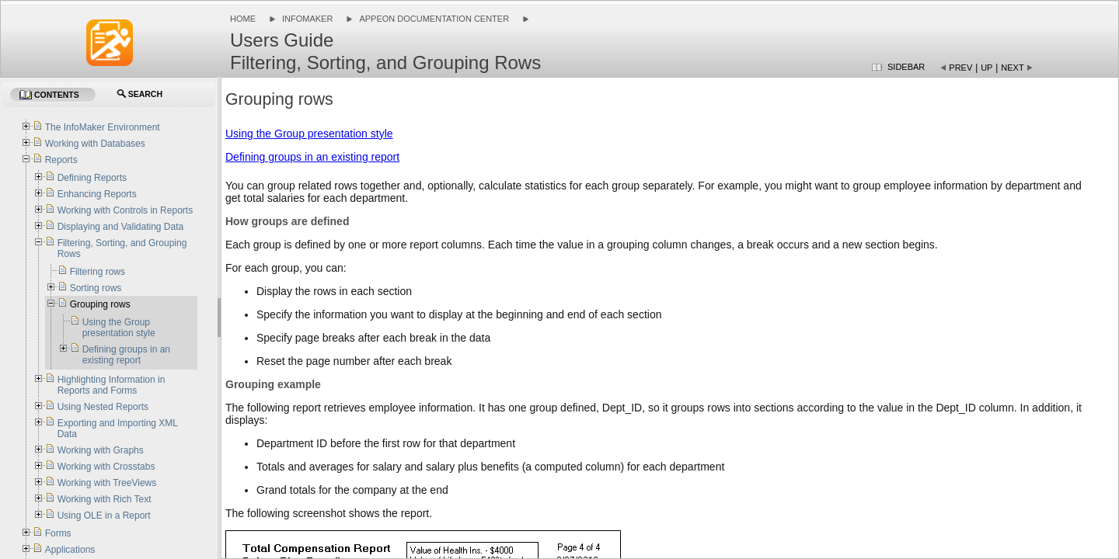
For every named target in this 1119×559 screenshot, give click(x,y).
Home (243, 18)
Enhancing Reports (97, 194)
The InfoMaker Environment (102, 127)
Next (1012, 67)
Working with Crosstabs (106, 466)
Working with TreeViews (107, 482)
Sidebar (906, 66)
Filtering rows (97, 271)
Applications (70, 549)
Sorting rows (96, 288)
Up (986, 67)
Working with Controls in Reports (125, 210)
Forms (58, 533)
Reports (61, 160)
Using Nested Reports (103, 406)
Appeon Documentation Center (434, 18)
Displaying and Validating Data (121, 226)
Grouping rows (100, 304)
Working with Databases (95, 143)
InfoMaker (307, 18)
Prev (960, 67)
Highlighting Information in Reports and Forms (112, 385)
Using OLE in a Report (105, 515)
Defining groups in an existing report (312, 157)
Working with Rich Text (105, 499)
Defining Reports (92, 177)
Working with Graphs (101, 450)
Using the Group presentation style (309, 133)
